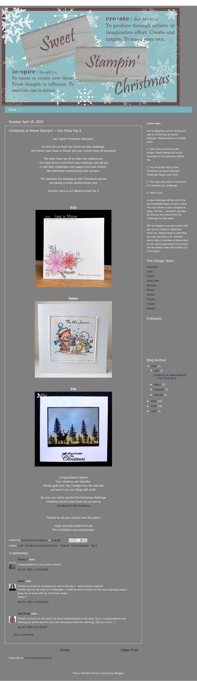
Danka (150, 276)
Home (12, 109)
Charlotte (152, 266)
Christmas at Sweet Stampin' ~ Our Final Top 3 (170, 377)
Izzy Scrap (24, 613)
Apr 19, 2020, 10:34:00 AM (33, 569)
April (157, 370)
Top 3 (94, 545)
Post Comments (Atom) (38, 657)
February (159, 389)
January (159, 394)
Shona (150, 294)
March (158, 384)
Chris (150, 271)
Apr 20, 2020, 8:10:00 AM (32, 627)
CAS (20, 545)
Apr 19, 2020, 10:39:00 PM (33, 601)
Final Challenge (80, 545)
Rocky (150, 289)
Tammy (151, 299)
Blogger (119, 673)
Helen (21, 581)
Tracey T (23, 559)
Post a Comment (23, 634)
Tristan (151, 303)
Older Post (129, 650)
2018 (154, 406)
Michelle (151, 285)
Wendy (151, 308)
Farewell (65, 545)
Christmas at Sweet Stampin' (41, 545)
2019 (154, 401)
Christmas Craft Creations (73, 505)
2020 (154, 366)
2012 (154, 411)
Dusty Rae (153, 280)
